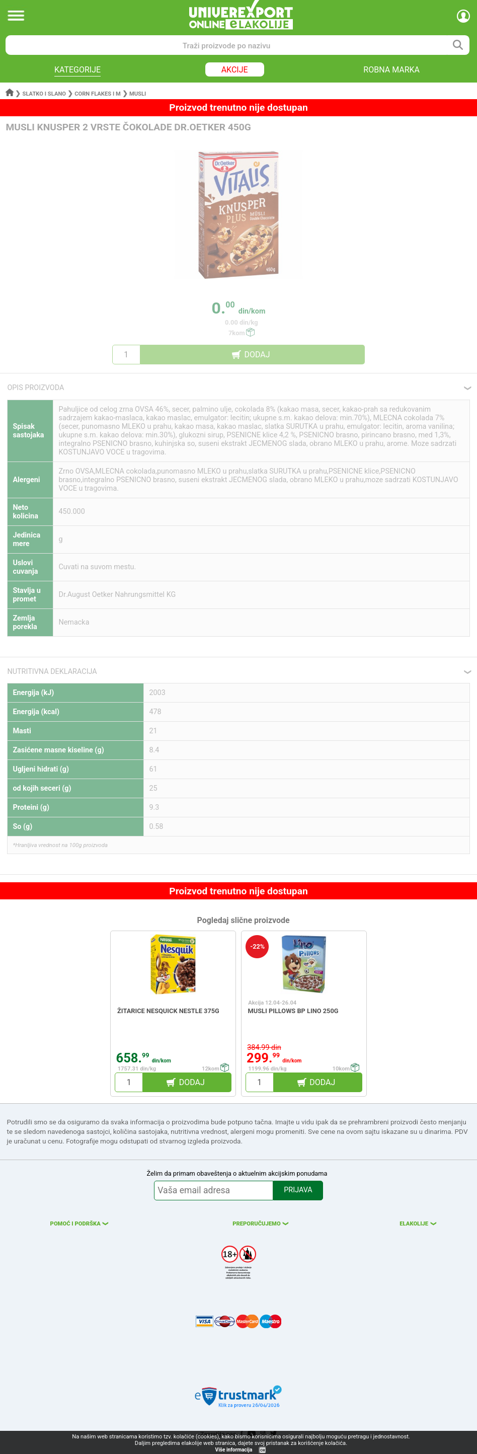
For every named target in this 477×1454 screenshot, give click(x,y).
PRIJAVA (298, 1190)
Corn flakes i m (97, 94)
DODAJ (257, 354)
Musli (137, 94)
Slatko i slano (44, 94)
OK (262, 1450)
